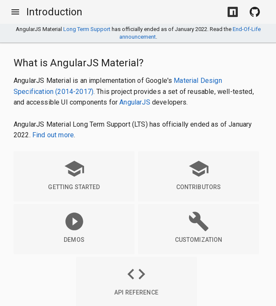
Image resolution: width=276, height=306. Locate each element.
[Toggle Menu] (15, 11)
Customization (198, 227)
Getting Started (74, 174)
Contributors (198, 174)
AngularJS (134, 102)
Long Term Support (86, 29)
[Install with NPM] (232, 11)
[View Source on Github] (254, 11)
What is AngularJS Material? (79, 63)
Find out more (53, 135)
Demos (74, 227)
